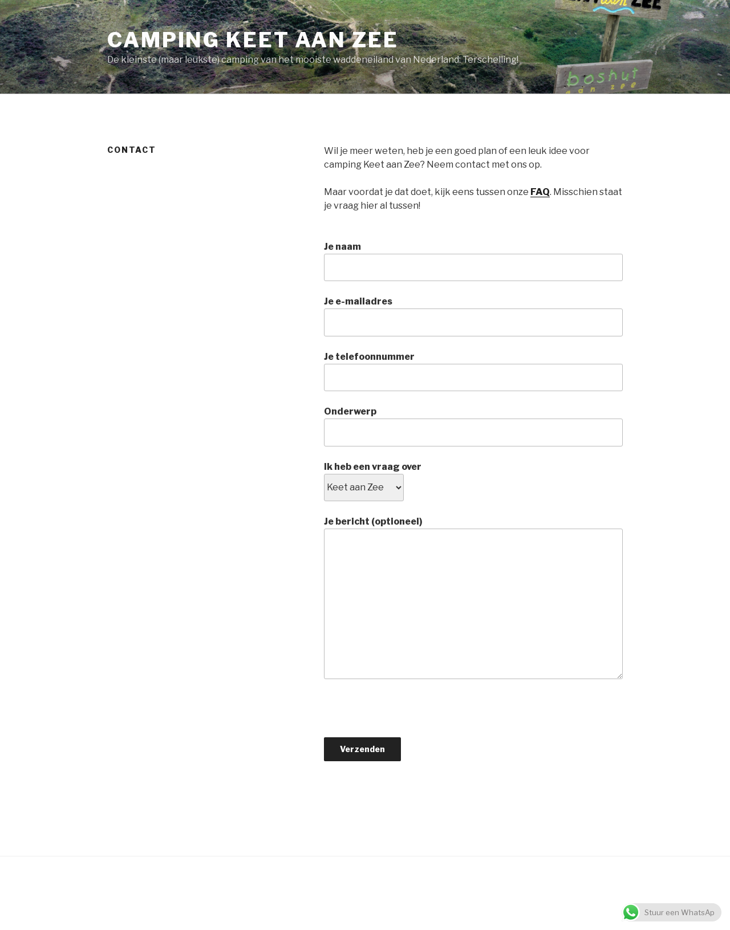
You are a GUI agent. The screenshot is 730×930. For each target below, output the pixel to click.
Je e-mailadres (473, 316)
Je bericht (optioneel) (473, 597)
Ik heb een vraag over (372, 477)
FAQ (540, 191)
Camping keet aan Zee (253, 39)
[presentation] (410, 715)
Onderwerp (473, 426)
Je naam (473, 261)
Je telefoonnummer (473, 371)
